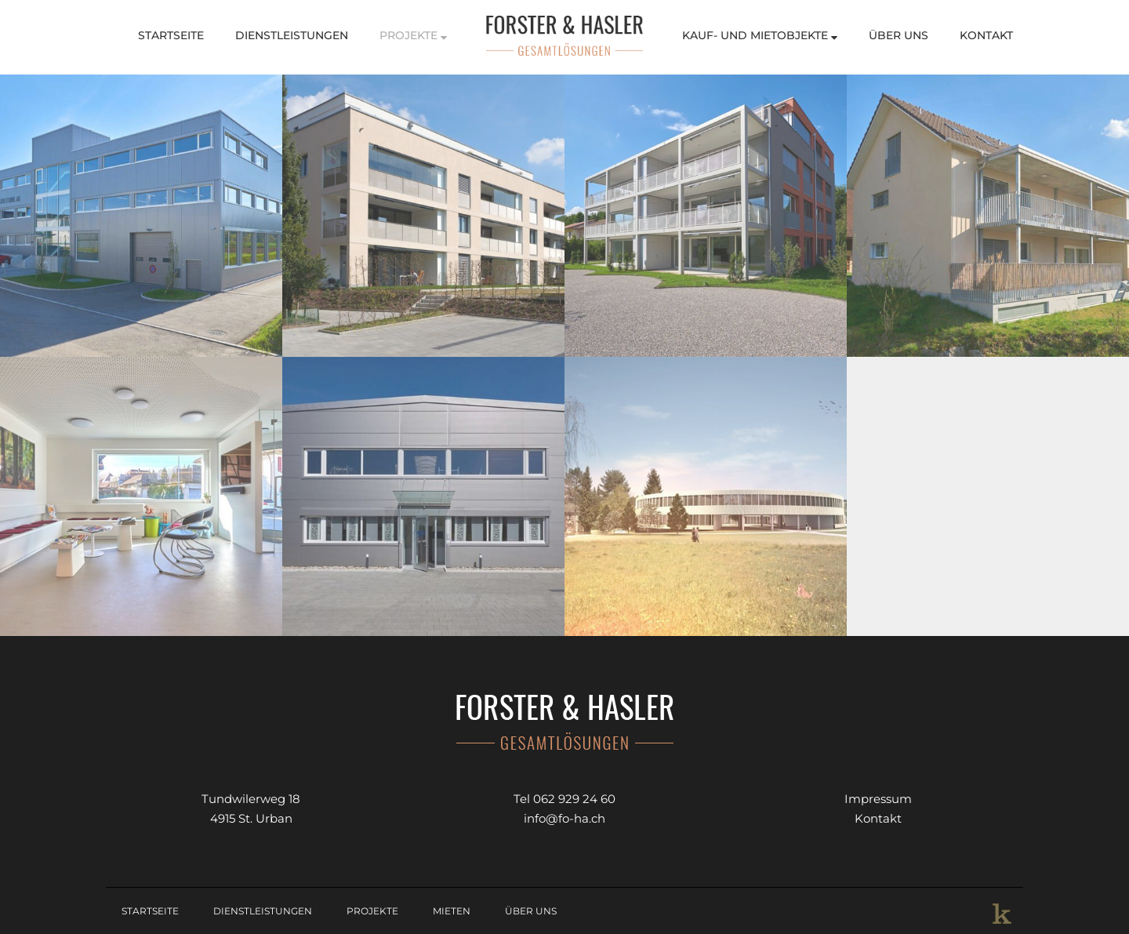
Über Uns (898, 35)
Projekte (413, 35)
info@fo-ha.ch (564, 818)
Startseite (171, 35)
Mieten (451, 911)
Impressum (878, 798)
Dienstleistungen (291, 35)
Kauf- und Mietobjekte (759, 35)
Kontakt (986, 35)
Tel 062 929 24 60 (564, 798)
